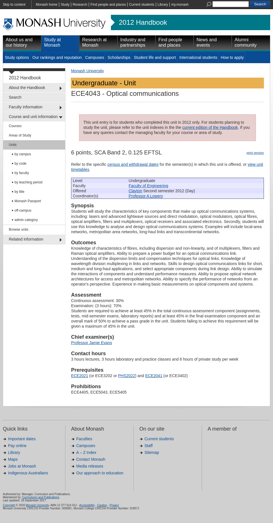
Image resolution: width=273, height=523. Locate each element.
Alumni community (246, 42)
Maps (13, 459)
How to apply (232, 57)
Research (80, 5)
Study (65, 5)
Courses (15, 126)
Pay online (17, 445)
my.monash (180, 5)
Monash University (87, 71)
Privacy (114, 505)
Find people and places (108, 5)
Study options (17, 57)
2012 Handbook (143, 22)
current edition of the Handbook (210, 127)
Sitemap (151, 452)
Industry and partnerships (132, 42)
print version (255, 152)
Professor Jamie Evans (91, 342)
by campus (23, 154)
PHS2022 (126, 375)
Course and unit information (33, 116)
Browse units (18, 229)
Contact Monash (90, 459)
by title (19, 192)
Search (15, 97)
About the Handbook (27, 87)
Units (12, 145)
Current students (141, 5)
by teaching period (28, 182)
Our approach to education (99, 473)
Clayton (135, 191)
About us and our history (19, 42)
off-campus (23, 210)
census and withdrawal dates (133, 164)
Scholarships (118, 57)
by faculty (22, 173)
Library (163, 5)
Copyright (9, 505)
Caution (102, 505)
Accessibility (86, 505)
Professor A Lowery (146, 196)
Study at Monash (52, 42)
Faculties (84, 439)
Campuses (94, 57)
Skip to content (14, 5)
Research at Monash (94, 42)
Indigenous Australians (28, 473)
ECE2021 (79, 375)
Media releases (89, 466)
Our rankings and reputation (57, 57)
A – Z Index (86, 452)
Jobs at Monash (22, 466)
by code (20, 164)
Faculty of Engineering (148, 185)
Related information (26, 239)
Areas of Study (20, 135)
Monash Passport (28, 201)
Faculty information (25, 107)
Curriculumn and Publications (40, 497)
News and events (207, 42)
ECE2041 (153, 375)
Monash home (46, 5)
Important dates (22, 439)
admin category (26, 220)
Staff (148, 445)
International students (198, 57)
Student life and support (155, 57)
